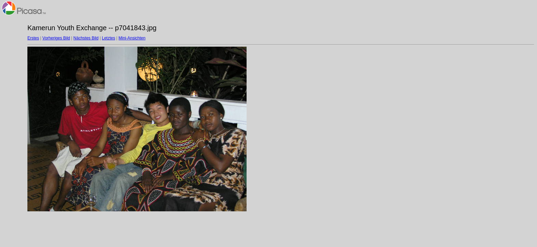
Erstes (33, 38)
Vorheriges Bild (56, 38)
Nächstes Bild (85, 38)
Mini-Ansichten (132, 38)
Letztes (108, 38)
